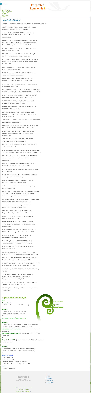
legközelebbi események (14, 297)
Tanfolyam (5, 12)
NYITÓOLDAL (50, 382)
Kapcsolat (5, 16)
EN (3, 4)
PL (5, 4)
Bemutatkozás (7, 11)
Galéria (4, 13)
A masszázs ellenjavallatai (56, 307)
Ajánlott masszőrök (54, 304)
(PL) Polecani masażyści (56, 301)
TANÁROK (5, 15)
